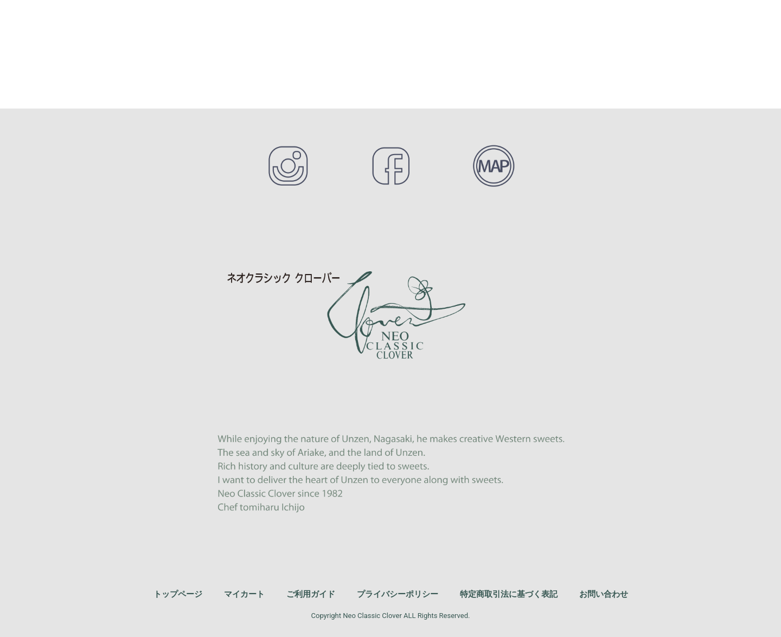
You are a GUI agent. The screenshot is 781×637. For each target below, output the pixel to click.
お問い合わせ (603, 593)
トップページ (177, 593)
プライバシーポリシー (397, 593)
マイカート (244, 593)
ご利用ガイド (310, 593)
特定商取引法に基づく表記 (509, 593)
